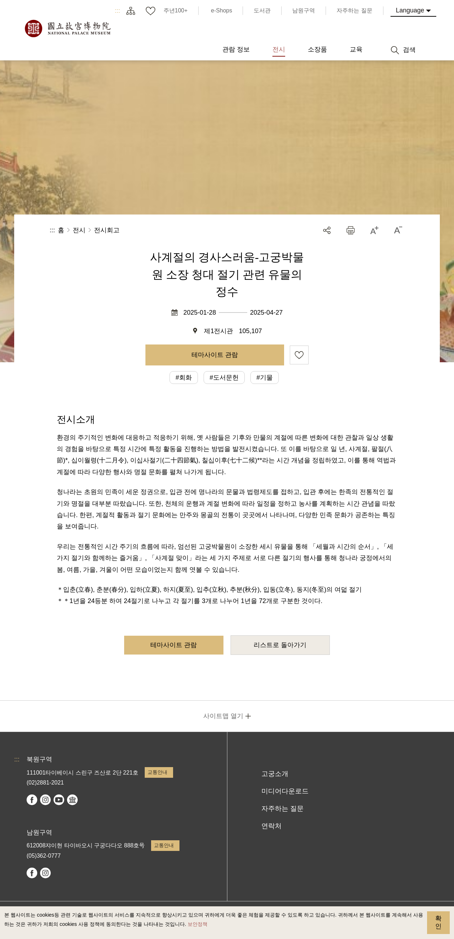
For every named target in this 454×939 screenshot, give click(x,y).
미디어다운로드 (285, 791)
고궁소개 (274, 773)
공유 (327, 230)
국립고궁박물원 (67, 28)
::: (117, 10)
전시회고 (107, 230)
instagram (45, 799)
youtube (59, 799)
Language (410, 10)
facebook (32, 799)
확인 (438, 922)
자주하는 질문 (282, 808)
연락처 (271, 826)
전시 (79, 230)
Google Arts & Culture (72, 799)
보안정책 (197, 924)
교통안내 (157, 772)
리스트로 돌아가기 (280, 644)
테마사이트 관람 (215, 354)
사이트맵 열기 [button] (223, 716)
